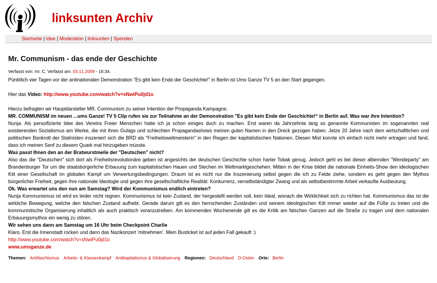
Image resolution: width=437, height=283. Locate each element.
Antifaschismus (44, 257)
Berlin (278, 257)
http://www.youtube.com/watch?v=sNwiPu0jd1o (99, 94)
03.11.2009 (84, 71)
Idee (50, 38)
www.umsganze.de (29, 246)
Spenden (123, 38)
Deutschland (221, 257)
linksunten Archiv (102, 18)
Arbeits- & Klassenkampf (87, 257)
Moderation (71, 38)
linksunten (98, 38)
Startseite (32, 38)
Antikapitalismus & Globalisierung (148, 257)
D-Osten (246, 257)
